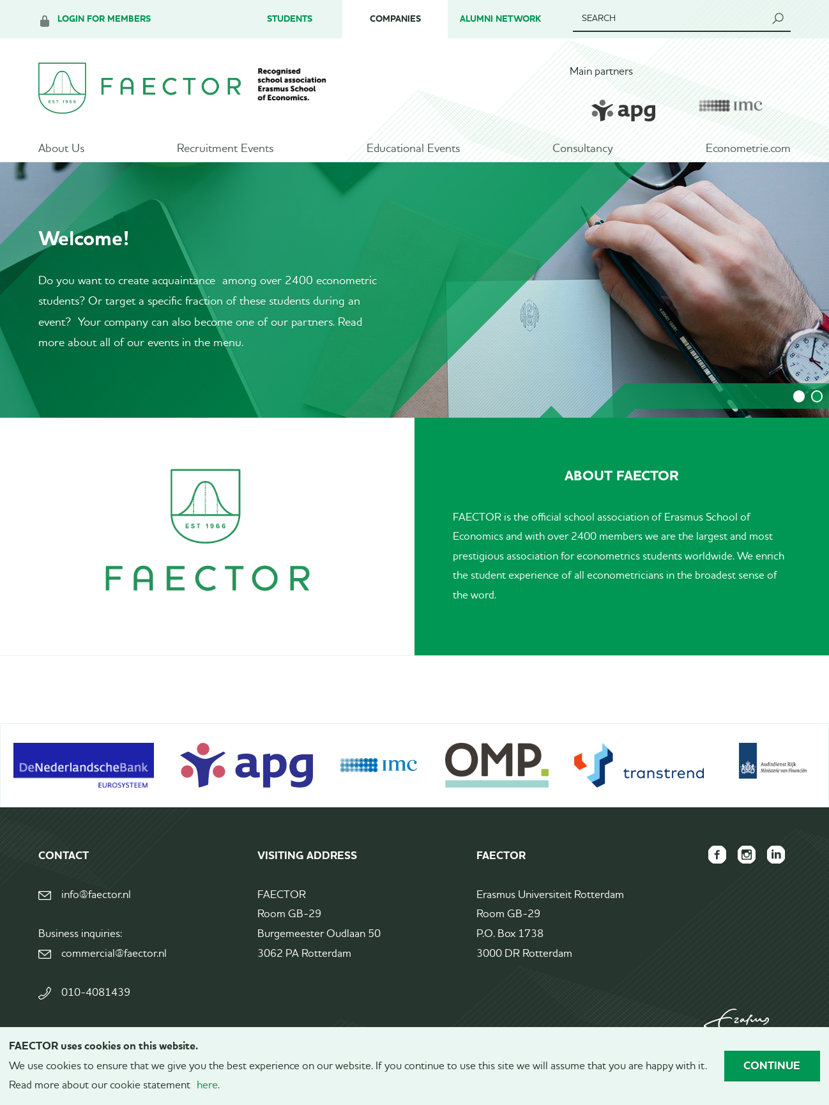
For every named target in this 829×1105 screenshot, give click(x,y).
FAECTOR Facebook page (714, 865)
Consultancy (582, 150)
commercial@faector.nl (114, 964)
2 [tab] (817, 407)
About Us (61, 150)
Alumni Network (500, 18)
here (207, 1085)
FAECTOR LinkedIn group (775, 865)
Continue (771, 1065)
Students (289, 18)
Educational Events (413, 150)
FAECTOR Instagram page (745, 865)
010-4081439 (95, 1003)
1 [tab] (799, 407)
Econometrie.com (748, 150)
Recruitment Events (225, 150)
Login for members (104, 18)
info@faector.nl (96, 905)
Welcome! (84, 248)
